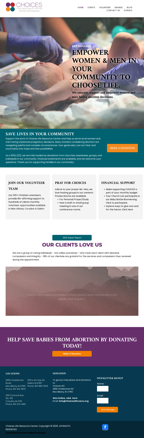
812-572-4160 (19, 404)
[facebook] (105, 427)
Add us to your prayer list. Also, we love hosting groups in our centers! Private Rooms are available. (74, 193)
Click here (127, 209)
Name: (100, 383)
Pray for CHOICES (70, 183)
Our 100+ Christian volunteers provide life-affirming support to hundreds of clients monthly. (26, 199)
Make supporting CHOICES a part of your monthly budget (122, 191)
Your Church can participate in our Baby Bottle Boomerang (123, 197)
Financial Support (118, 183)
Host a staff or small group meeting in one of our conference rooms (74, 206)
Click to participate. (117, 202)
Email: (100, 395)
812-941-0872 (19, 389)
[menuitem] (81, 7)
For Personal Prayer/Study (74, 199)
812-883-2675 (41, 386)
